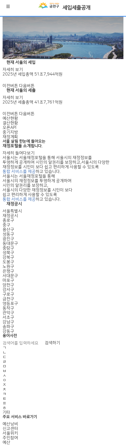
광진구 (8, 238)
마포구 (8, 280)
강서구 (8, 289)
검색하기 (52, 342)
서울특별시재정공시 (12, 213)
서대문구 (10, 275)
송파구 (8, 326)
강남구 (8, 322)
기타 (6, 412)
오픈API (9, 127)
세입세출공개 (76, 8)
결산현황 (10, 123)
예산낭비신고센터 (10, 426)
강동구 (8, 331)
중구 (6, 225)
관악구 (8, 312)
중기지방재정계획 (10, 134)
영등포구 (10, 303)
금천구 (8, 299)
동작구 (8, 308)
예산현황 (10, 118)
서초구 (8, 317)
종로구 (8, 220)
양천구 (8, 285)
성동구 (8, 234)
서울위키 (10, 433)
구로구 (8, 294)
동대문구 (10, 243)
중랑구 (8, 248)
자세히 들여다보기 (19, 153)
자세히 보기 (13, 69)
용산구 (8, 229)
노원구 (8, 266)
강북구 (8, 257)
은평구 (8, 271)
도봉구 (8, 262)
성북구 (8, 252)
